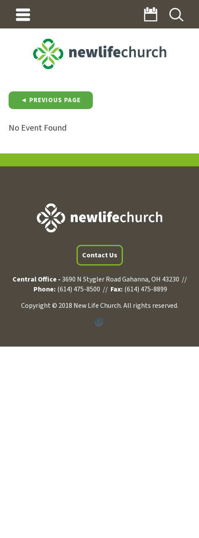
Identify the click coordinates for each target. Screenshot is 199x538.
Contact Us (99, 255)
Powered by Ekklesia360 (99, 322)
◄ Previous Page (51, 100)
